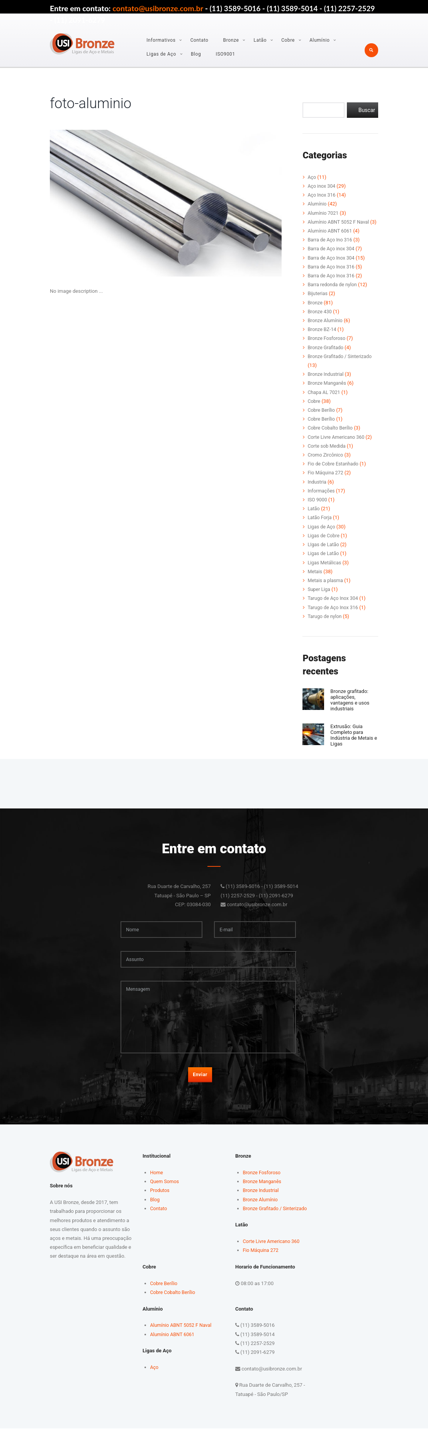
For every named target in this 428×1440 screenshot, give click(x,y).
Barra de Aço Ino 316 (330, 248)
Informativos (160, 40)
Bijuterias (317, 303)
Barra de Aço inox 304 (332, 258)
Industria (317, 491)
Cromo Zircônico (326, 464)
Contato (199, 40)
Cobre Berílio (321, 419)
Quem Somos (165, 1193)
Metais (315, 580)
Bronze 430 (320, 320)
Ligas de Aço (161, 54)
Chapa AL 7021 (324, 401)
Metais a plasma (326, 589)
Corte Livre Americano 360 (337, 446)
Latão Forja (320, 527)
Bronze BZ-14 (322, 338)
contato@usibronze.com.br (157, 8)
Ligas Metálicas (325, 571)
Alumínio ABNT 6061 (330, 240)
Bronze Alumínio (325, 329)
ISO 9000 (317, 508)
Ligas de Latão (323, 562)
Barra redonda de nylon (333, 293)
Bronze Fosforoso (327, 347)
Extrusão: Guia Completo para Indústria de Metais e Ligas (353, 742)
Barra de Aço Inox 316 (332, 275)
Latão (260, 40)
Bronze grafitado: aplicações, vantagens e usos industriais (351, 708)
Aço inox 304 (321, 186)
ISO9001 (225, 54)
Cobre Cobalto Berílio (331, 437)
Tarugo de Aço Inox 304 (333, 607)
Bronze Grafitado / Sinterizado (341, 365)
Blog (196, 54)
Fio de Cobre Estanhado (334, 472)
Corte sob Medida (327, 455)
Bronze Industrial (326, 383)
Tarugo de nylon (325, 625)
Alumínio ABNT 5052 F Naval (339, 222)
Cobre (288, 40)
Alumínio (319, 40)
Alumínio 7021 (323, 213)
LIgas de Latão (323, 553)
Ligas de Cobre (324, 544)
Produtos (160, 1202)
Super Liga (319, 598)
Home (157, 1184)
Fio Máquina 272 (326, 482)
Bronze (231, 40)
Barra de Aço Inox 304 (332, 267)
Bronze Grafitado (326, 356)
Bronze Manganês (327, 392)
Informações (321, 500)
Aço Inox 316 (322, 195)
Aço (311, 177)
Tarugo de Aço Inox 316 (333, 616)
